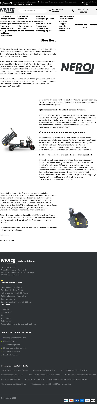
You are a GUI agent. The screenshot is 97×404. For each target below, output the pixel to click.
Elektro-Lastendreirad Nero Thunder (14, 370)
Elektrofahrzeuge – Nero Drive (13, 296)
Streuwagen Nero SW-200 (10, 379)
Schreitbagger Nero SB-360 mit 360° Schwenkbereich (51, 384)
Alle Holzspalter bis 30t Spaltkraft (13, 384)
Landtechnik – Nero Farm (11, 287)
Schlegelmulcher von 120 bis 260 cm (16, 302)
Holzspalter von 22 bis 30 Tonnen (15, 293)
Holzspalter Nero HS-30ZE (34, 379)
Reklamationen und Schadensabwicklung (18, 324)
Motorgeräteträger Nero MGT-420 (74, 370)
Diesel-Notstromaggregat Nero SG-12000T (45, 375)
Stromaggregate (8, 299)
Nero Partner (6, 312)
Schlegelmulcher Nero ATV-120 (44, 370)
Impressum (6, 318)
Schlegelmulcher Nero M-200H (12, 375)
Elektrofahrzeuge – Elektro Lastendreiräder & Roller (68, 379)
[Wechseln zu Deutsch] (7, 3)
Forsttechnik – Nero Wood (12, 290)
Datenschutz (6, 321)
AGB (3, 315)
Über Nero (5, 309)
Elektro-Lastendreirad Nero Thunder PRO (80, 375)
